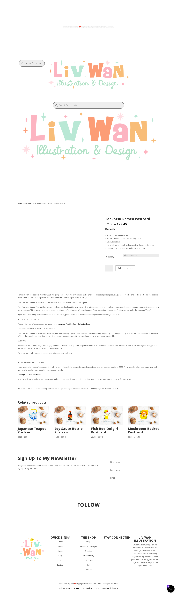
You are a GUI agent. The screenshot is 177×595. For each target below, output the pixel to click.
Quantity (110, 257)
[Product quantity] (109, 268)
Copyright (21, 374)
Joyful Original (73, 588)
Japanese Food (38, 203)
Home (20, 203)
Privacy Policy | (87, 588)
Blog (60, 555)
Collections (27, 203)
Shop (88, 542)
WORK (60, 546)
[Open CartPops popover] (171, 589)
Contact (60, 565)
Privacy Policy (88, 555)
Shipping (88, 551)
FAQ (60, 560)
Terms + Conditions (102, 588)
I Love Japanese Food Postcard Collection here (71, 324)
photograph (141, 345)
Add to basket (125, 268)
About (60, 551)
